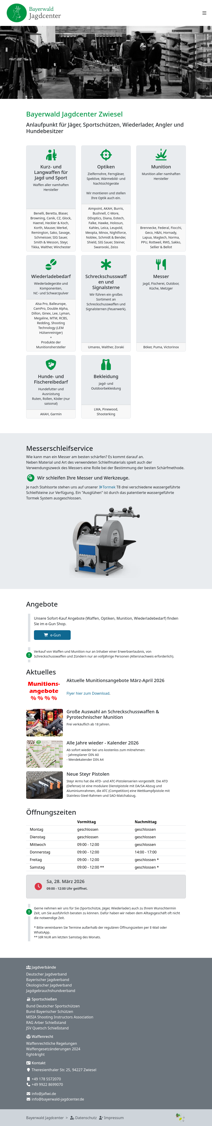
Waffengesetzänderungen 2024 (53, 1048)
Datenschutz (86, 1117)
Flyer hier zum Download (88, 693)
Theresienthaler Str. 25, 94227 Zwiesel (64, 1069)
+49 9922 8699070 (47, 1084)
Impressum (114, 1117)
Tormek (109, 487)
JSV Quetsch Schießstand (47, 1028)
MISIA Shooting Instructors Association (59, 1017)
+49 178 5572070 (46, 1078)
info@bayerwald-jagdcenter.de (58, 1099)
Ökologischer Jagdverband (49, 985)
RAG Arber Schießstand (46, 1022)
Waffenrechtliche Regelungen (51, 1043)
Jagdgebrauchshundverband (50, 990)
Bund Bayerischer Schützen (49, 1011)
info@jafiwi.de (44, 1093)
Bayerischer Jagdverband (47, 979)
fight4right (35, 1054)
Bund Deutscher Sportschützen (53, 1006)
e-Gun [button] (52, 635)
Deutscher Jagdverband (46, 974)
